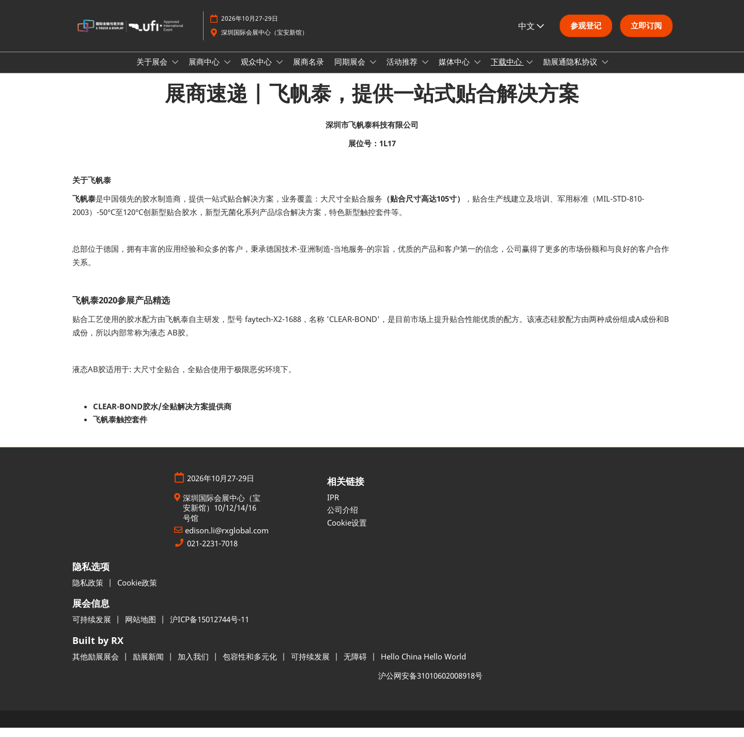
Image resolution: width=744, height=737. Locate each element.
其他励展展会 (96, 666)
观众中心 (257, 71)
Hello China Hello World (423, 666)
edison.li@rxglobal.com (227, 540)
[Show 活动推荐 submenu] (425, 71)
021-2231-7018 (212, 553)
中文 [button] (531, 30)
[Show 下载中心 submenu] (529, 71)
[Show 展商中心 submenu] (227, 71)
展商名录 (308, 71)
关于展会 (152, 71)
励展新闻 (149, 666)
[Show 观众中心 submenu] (279, 71)
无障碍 (356, 666)
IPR (333, 506)
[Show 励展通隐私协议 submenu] (605, 71)
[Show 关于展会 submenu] (175, 71)
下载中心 (507, 71)
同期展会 (350, 71)
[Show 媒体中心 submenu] (477, 71)
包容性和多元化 (251, 666)
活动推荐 (403, 71)
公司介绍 (342, 519)
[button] (586, 31)
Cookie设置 (347, 532)
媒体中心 (455, 71)
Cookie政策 (137, 592)
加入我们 (194, 666)
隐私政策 (88, 592)
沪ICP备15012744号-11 (209, 628)
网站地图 (141, 628)
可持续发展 (92, 628)
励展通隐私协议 (571, 71)
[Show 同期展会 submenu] (373, 71)
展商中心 (205, 71)
